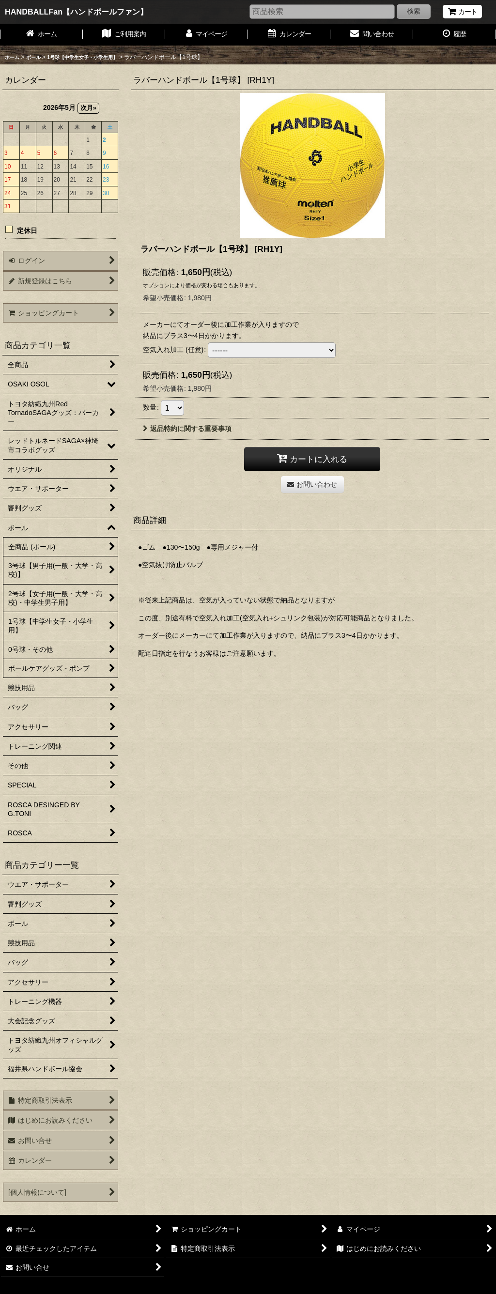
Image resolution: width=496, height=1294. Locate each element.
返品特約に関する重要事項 (187, 428)
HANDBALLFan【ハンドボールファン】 (76, 11)
